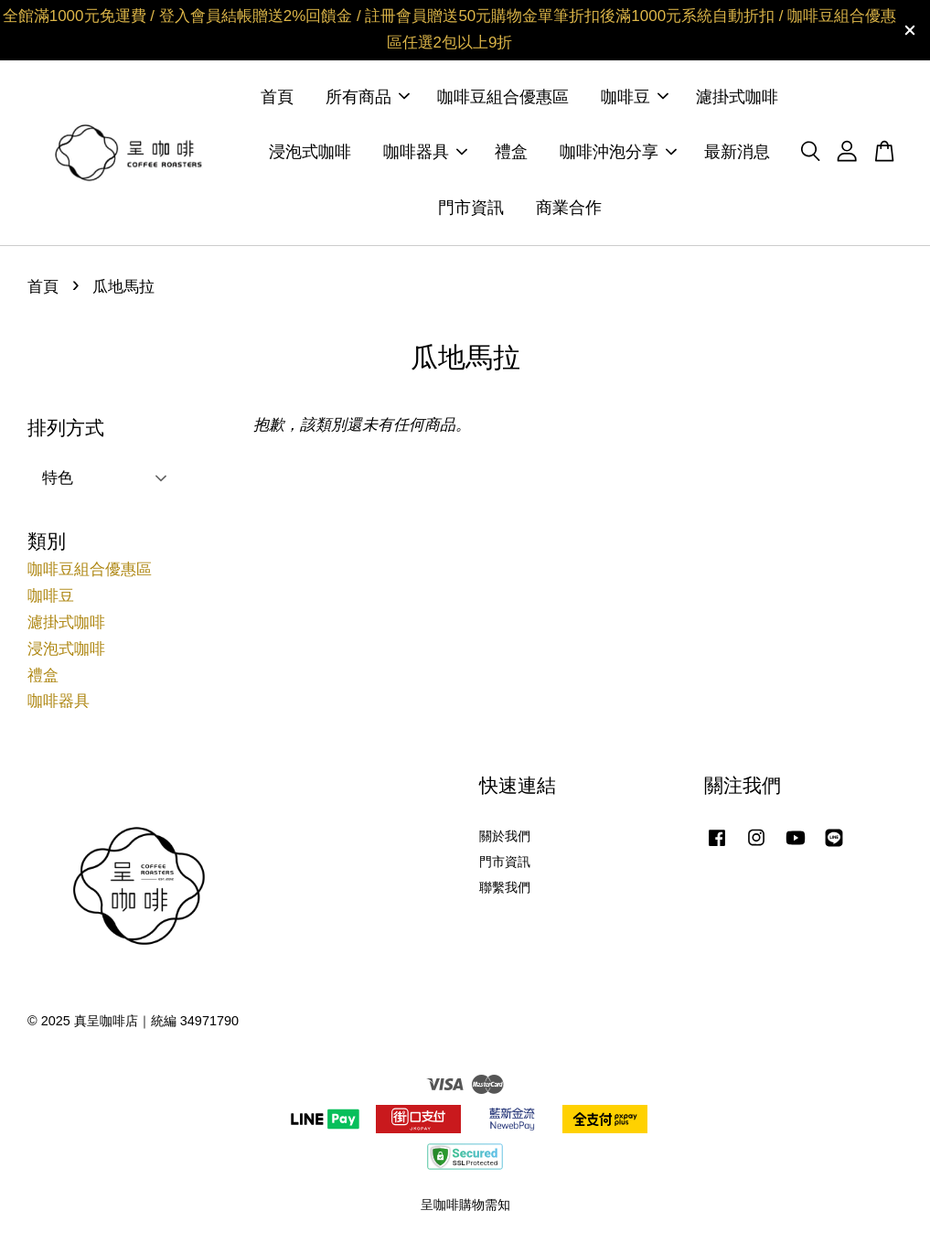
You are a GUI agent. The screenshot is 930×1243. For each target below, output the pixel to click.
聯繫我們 (504, 887)
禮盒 (511, 152)
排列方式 (65, 427)
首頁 (277, 97)
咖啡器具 (425, 152)
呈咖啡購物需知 (465, 1204)
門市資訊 (471, 207)
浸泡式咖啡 (310, 152)
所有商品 (368, 97)
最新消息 (737, 152)
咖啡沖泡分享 (618, 152)
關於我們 (504, 836)
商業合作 (569, 207)
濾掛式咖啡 (737, 97)
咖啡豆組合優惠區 (503, 97)
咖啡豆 (634, 97)
